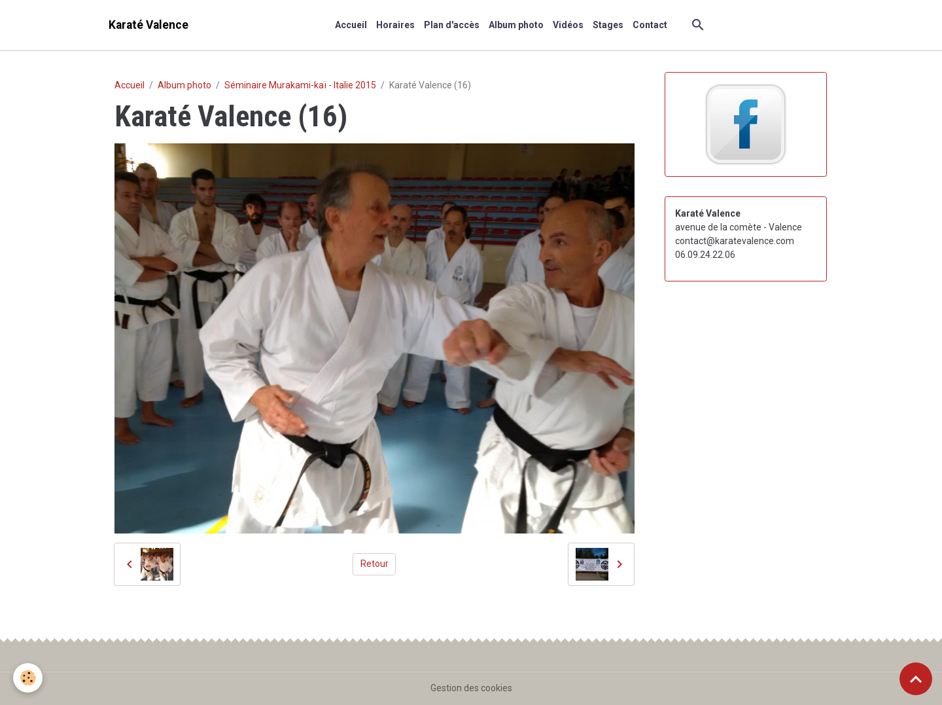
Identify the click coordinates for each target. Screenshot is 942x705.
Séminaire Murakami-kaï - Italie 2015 (300, 85)
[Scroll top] (915, 678)
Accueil (351, 25)
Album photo (516, 25)
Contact (650, 25)
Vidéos (568, 25)
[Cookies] (28, 678)
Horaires (395, 25)
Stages (608, 25)
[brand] (148, 25)
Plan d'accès (452, 25)
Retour (374, 563)
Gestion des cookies (471, 688)
